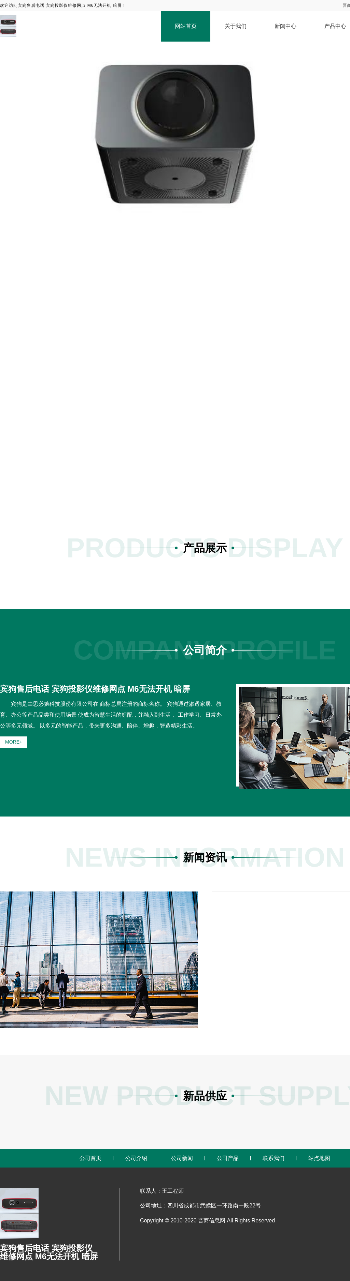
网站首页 (186, 26)
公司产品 (228, 1158)
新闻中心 (285, 26)
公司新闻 (182, 1158)
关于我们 (236, 26)
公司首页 (90, 1158)
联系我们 (273, 1158)
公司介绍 (136, 1158)
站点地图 (319, 1158)
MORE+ (13, 742)
